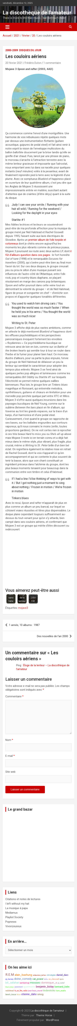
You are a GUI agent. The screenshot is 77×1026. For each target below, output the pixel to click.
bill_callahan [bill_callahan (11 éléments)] (12, 982)
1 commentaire (52, 62)
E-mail (10, 755)
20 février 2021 (14, 62)
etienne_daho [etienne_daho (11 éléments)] (29, 994)
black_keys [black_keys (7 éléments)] (9, 987)
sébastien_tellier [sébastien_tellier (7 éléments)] (39, 975)
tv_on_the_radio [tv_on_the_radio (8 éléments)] (21, 990)
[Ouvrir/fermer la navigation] (7, 27)
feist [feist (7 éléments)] (19, 994)
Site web (10, 771)
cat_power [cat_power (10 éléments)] (37, 979)
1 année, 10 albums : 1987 (24, 625)
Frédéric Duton (33, 62)
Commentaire (14, 696)
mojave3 (23, 607)
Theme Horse (44, 1015)
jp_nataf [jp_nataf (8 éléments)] (61, 983)
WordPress (52, 1020)
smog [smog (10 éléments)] (40, 994)
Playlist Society (14, 917)
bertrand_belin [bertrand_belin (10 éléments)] (62, 986)
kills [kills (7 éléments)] (46, 979)
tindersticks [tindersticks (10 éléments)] (49, 990)
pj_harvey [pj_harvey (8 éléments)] (9, 979)
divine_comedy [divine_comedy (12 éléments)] (23, 978)
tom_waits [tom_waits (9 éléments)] (61, 990)
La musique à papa (16, 908)
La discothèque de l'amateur (37, 12)
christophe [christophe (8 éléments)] (51, 975)
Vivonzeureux (13, 926)
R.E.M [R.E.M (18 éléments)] (9, 975)
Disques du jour (30, 50)
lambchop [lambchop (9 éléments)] (24, 983)
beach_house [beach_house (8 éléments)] (10, 994)
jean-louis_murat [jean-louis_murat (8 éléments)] (35, 990)
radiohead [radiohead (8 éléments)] (9, 990)
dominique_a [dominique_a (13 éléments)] (49, 982)
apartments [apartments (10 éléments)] (29, 986)
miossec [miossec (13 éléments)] (35, 982)
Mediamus (11, 912)
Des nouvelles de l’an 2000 (52, 636)
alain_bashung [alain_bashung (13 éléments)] (23, 974)
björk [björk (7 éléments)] (62, 979)
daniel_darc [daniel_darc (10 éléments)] (62, 975)
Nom (9, 740)
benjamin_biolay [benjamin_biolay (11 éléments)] (45, 986)
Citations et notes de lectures (22, 899)
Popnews (10, 921)
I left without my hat (17, 903)
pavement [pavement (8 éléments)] (19, 987)
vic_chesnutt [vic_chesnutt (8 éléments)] (53, 979)
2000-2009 (11, 50)
